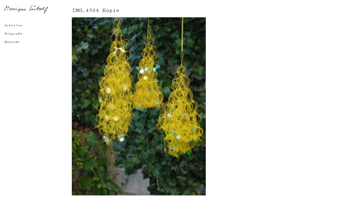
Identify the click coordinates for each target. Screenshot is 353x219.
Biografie (13, 33)
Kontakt (12, 42)
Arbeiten (13, 25)
